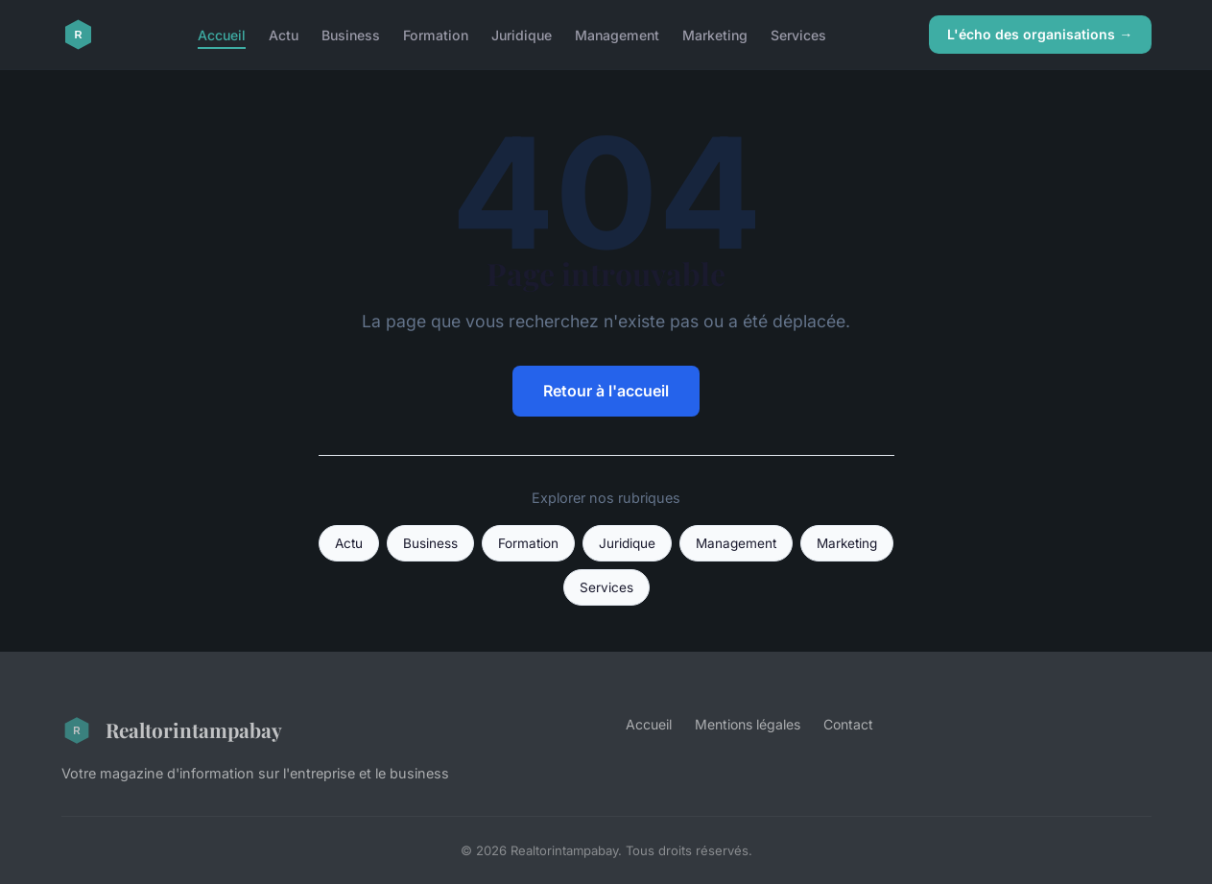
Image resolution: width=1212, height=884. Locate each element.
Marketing (715, 34)
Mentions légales (747, 724)
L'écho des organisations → (1039, 34)
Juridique (521, 34)
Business (350, 34)
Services (798, 34)
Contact (848, 724)
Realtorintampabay (171, 730)
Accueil (222, 34)
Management (617, 34)
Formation (435, 34)
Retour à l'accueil (606, 390)
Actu (283, 34)
